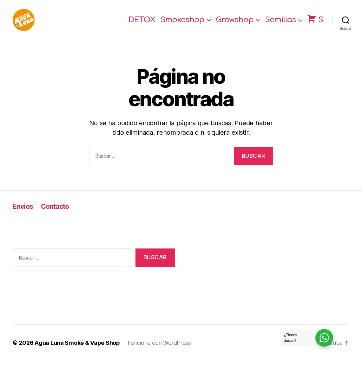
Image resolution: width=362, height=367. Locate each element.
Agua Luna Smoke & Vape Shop (77, 349)
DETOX (141, 23)
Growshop (234, 23)
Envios (23, 213)
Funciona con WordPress (159, 349)
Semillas (280, 23)
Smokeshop (182, 23)
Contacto (55, 213)
